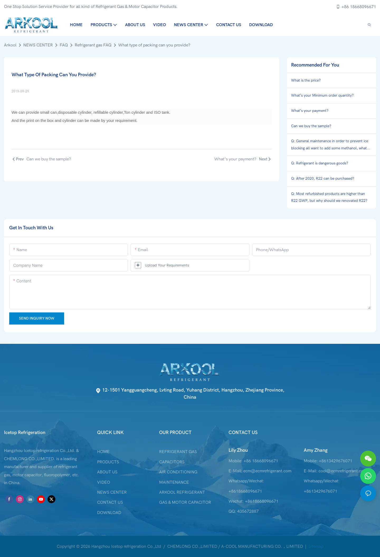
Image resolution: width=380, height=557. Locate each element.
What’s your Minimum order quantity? (322, 95)
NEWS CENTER (38, 45)
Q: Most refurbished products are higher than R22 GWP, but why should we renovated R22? (329, 197)
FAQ (64, 45)
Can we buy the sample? (311, 126)
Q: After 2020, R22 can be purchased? (322, 178)
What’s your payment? (310, 110)
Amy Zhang (315, 450)
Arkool (10, 45)
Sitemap (315, 546)
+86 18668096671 (356, 6)
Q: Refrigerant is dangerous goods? (319, 163)
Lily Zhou (238, 450)
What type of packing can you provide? (154, 45)
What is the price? (306, 80)
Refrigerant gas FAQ (93, 45)
